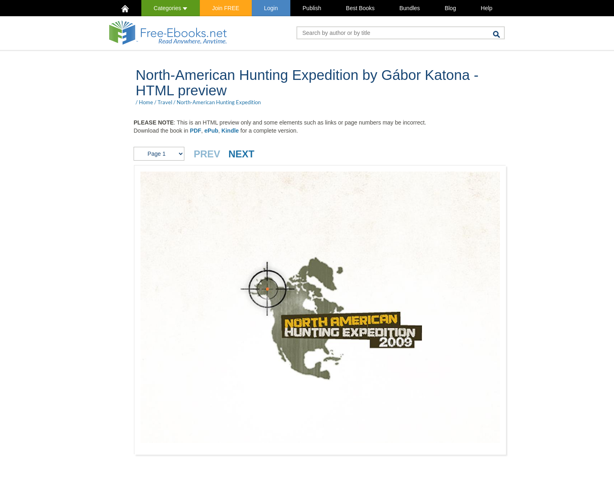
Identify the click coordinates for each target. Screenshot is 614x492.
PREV (207, 153)
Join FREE (225, 8)
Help (487, 8)
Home (146, 102)
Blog (450, 8)
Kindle (230, 130)
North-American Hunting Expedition (219, 102)
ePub (211, 130)
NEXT (241, 153)
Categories (170, 8)
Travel (165, 102)
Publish (312, 8)
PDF (195, 130)
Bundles (409, 8)
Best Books (360, 8)
